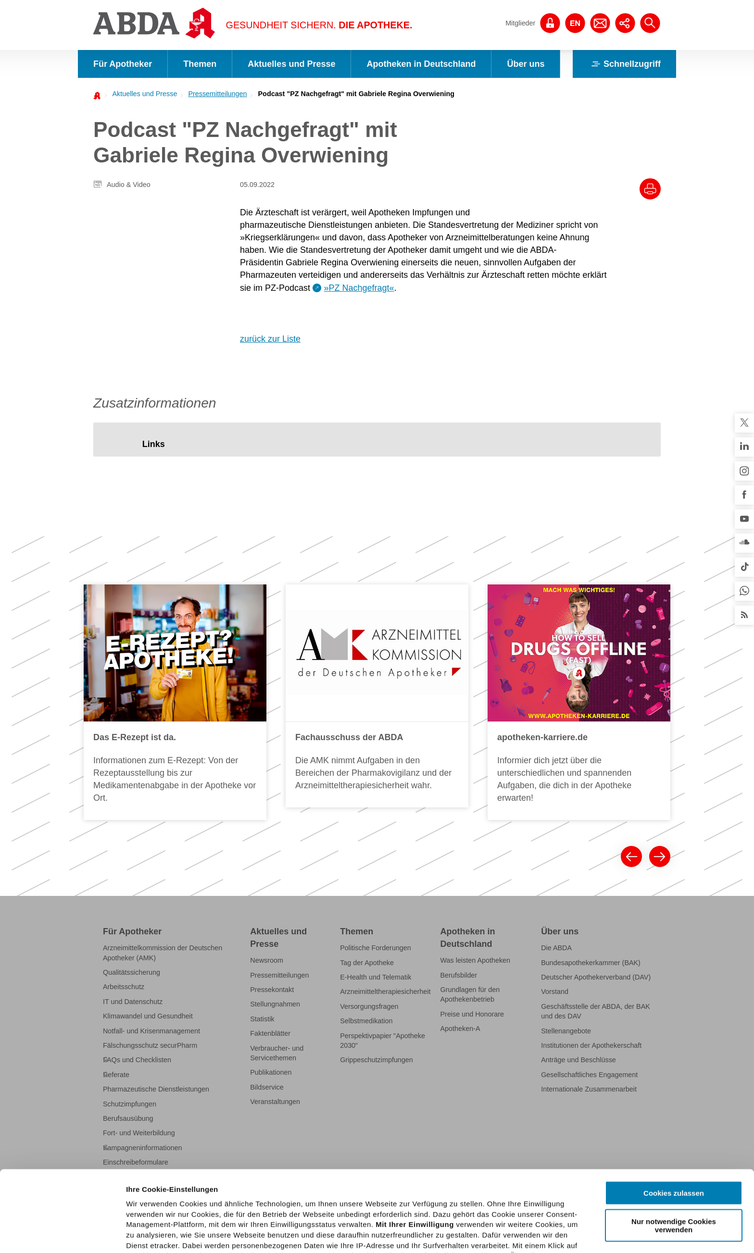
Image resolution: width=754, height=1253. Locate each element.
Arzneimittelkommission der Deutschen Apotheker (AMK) (162, 952)
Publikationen (270, 1072)
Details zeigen (511, 1234)
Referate (116, 1075)
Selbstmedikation (366, 1021)
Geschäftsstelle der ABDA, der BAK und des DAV (595, 1011)
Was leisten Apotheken (475, 960)
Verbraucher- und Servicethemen (276, 1053)
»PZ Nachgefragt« (359, 288)
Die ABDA (556, 948)
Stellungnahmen (275, 1004)
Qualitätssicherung (131, 972)
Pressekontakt (272, 989)
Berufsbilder (459, 975)
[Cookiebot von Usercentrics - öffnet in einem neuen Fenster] (62, 1234)
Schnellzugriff (624, 64)
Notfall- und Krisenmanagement (151, 1031)
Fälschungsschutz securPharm (150, 1045)
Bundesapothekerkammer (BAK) (591, 963)
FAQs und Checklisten (137, 1060)
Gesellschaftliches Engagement (589, 1075)
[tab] (153, 444)
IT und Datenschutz (133, 1001)
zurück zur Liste (270, 339)
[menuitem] (142, 93)
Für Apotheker (122, 64)
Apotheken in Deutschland (421, 64)
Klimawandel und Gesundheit (148, 1016)
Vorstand (554, 991)
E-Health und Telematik (375, 977)
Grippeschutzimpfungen (376, 1060)
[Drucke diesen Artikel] (650, 188)
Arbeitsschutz (123, 987)
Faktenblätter (270, 1033)
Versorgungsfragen (369, 1006)
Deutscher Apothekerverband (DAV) (596, 977)
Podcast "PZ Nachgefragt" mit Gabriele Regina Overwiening (356, 94)
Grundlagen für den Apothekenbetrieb (470, 994)
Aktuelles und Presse (291, 64)
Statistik (262, 1019)
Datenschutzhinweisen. (362, 1206)
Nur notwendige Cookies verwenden (673, 1144)
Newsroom (266, 960)
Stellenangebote (566, 1031)
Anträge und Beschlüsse (578, 1060)
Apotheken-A (460, 1028)
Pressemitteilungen (217, 94)
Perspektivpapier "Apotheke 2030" (382, 1040)
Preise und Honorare (472, 1014)
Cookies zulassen (673, 1112)
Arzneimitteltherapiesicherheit (385, 991)
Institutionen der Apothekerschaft (591, 1045)
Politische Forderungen (375, 948)
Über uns (525, 64)
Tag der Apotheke (367, 963)
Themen (199, 64)
